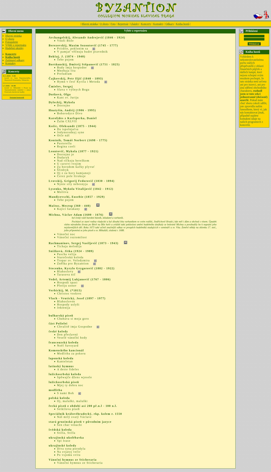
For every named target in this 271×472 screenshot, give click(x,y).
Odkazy (169, 23)
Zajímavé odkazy (15, 60)
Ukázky (134, 23)
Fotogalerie (11, 42)
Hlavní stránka (90, 23)
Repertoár (123, 23)
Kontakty (158, 23)
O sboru (104, 23)
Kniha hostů (182, 23)
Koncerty (146, 23)
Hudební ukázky (14, 48)
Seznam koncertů (17, 97)
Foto (113, 23)
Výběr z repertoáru (15, 45)
